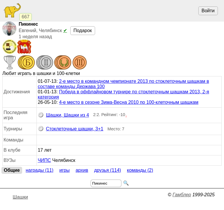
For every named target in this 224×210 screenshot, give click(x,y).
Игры (65, 170)
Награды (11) (39, 170)
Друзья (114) (107, 170)
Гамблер (181, 194)
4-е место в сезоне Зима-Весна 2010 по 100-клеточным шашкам (128, 102)
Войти (208, 10)
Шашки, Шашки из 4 (63, 115)
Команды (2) (140, 170)
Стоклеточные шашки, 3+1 (70, 128)
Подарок (83, 30)
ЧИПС (44, 160)
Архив (82, 170)
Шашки (20, 197)
